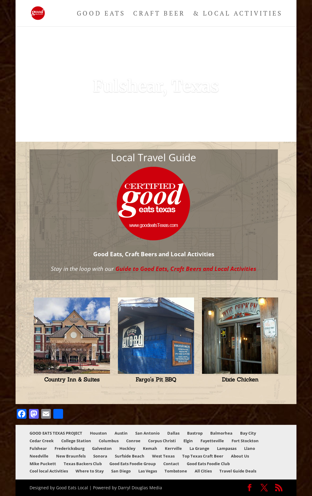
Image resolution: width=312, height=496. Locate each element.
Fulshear (38, 448)
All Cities (203, 471)
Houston (98, 433)
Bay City (248, 433)
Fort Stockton (245, 440)
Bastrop (195, 433)
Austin (121, 433)
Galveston (102, 448)
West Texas (163, 456)
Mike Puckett (43, 463)
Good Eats (101, 14)
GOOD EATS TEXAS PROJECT (56, 433)
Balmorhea (221, 433)
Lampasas (226, 448)
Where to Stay (90, 471)
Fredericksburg (69, 448)
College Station (76, 440)
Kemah (150, 448)
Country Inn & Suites (72, 379)
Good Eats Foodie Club (208, 463)
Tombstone (176, 471)
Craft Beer (159, 14)
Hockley (127, 448)
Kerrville (173, 448)
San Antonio (147, 433)
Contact (171, 463)
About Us (240, 456)
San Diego (121, 471)
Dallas (173, 433)
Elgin (188, 440)
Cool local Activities (49, 471)
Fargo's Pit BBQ (156, 379)
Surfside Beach (129, 456)
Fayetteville (212, 440)
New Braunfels (71, 456)
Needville (39, 456)
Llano (249, 448)
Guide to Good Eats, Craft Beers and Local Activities (185, 268)
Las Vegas (147, 471)
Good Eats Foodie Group (132, 463)
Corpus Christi (162, 440)
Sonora (100, 456)
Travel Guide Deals (237, 471)
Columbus (109, 440)
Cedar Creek (42, 440)
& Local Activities (237, 14)
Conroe (133, 440)
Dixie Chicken (240, 379)
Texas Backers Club (83, 463)
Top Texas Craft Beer (202, 456)
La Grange (199, 448)
